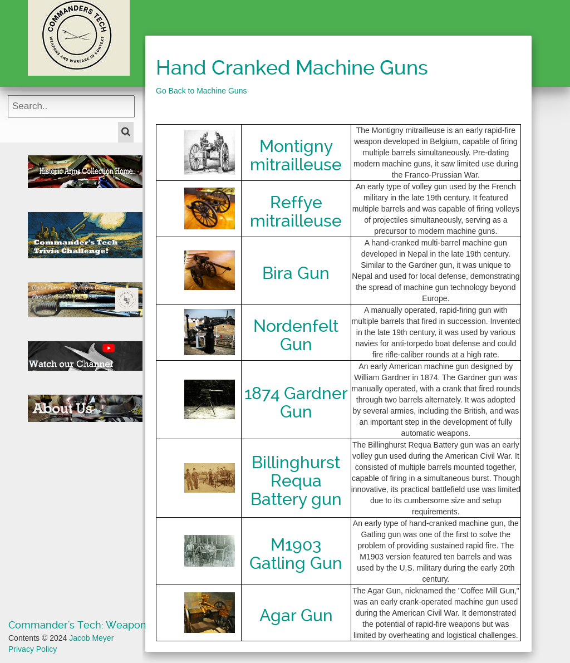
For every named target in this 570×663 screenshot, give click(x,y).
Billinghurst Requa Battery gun (296, 481)
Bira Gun (296, 273)
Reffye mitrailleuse (296, 211)
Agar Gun (296, 615)
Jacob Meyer (91, 637)
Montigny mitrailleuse (296, 155)
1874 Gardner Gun (296, 402)
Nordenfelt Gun (295, 335)
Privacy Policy (32, 649)
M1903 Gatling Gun (295, 554)
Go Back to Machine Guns (201, 90)
